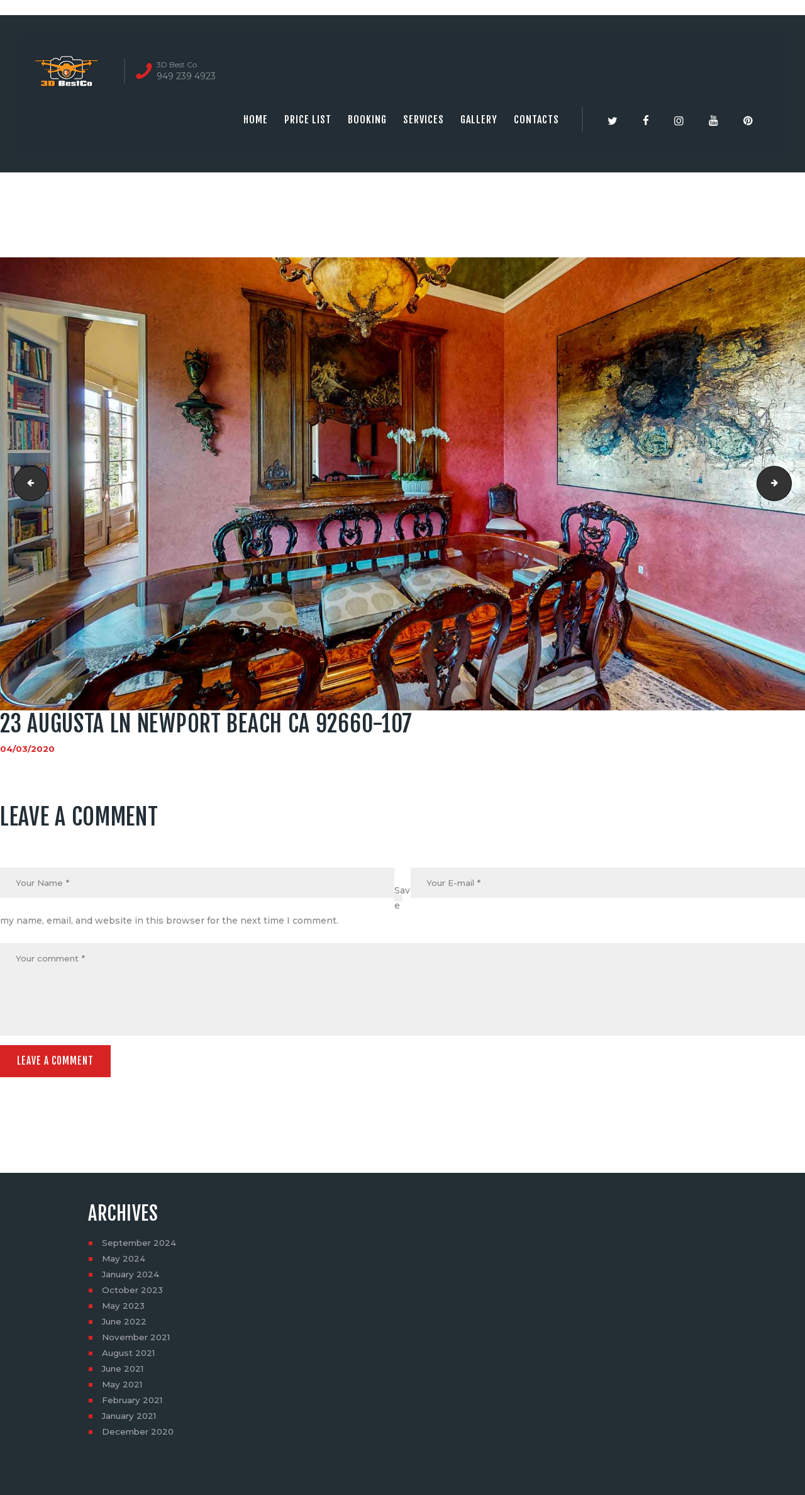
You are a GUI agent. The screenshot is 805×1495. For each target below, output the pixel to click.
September (140, 1246)
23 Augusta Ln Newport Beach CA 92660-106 (27, 484)
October (133, 1293)
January (132, 1278)
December (139, 1435)
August (130, 1356)
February (134, 1403)
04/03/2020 (27, 748)
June (126, 1325)
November (138, 1341)
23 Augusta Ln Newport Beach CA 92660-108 (787, 484)
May (124, 1262)
